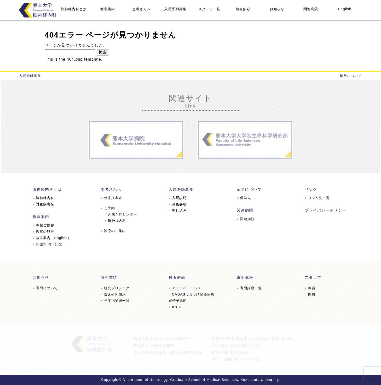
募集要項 (178, 204)
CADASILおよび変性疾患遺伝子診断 (191, 297)
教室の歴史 (45, 231)
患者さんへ (141, 9)
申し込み (178, 211)
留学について (351, 76)
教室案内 (107, 9)
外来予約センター (122, 214)
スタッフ (311, 278)
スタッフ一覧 (209, 9)
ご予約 (109, 208)
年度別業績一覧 (116, 301)
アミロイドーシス (185, 288)
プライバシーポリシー (323, 211)
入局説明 (178, 198)
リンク (309, 190)
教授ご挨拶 (45, 225)
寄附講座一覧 (248, 288)
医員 (308, 294)
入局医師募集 (175, 9)
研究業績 (110, 278)
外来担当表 (112, 198)
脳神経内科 (45, 198)
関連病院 (310, 9)
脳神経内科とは (74, 9)
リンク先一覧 (315, 198)
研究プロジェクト (118, 288)
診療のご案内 (114, 231)
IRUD (175, 307)
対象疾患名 (45, 204)
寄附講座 (244, 278)
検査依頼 (243, 9)
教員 (308, 288)
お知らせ (277, 9)
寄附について (47, 288)
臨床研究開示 (114, 294)
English (344, 9)
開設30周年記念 (49, 244)
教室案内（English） (54, 238)
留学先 (243, 198)
